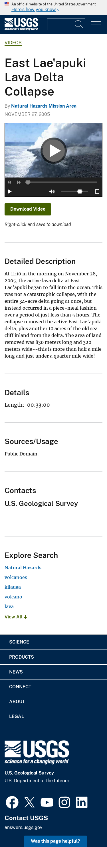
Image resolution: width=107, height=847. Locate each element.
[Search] (79, 24)
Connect (20, 686)
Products (21, 657)
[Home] (21, 29)
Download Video (27, 209)
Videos (13, 42)
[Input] (66, 24)
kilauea (13, 587)
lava (9, 606)
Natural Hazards (23, 567)
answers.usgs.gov (23, 827)
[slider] (28, 182)
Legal (16, 716)
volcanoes (16, 577)
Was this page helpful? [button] (55, 841)
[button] (9, 182)
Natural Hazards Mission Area (43, 106)
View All (16, 617)
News (16, 672)
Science (19, 642)
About (17, 701)
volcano (13, 597)
